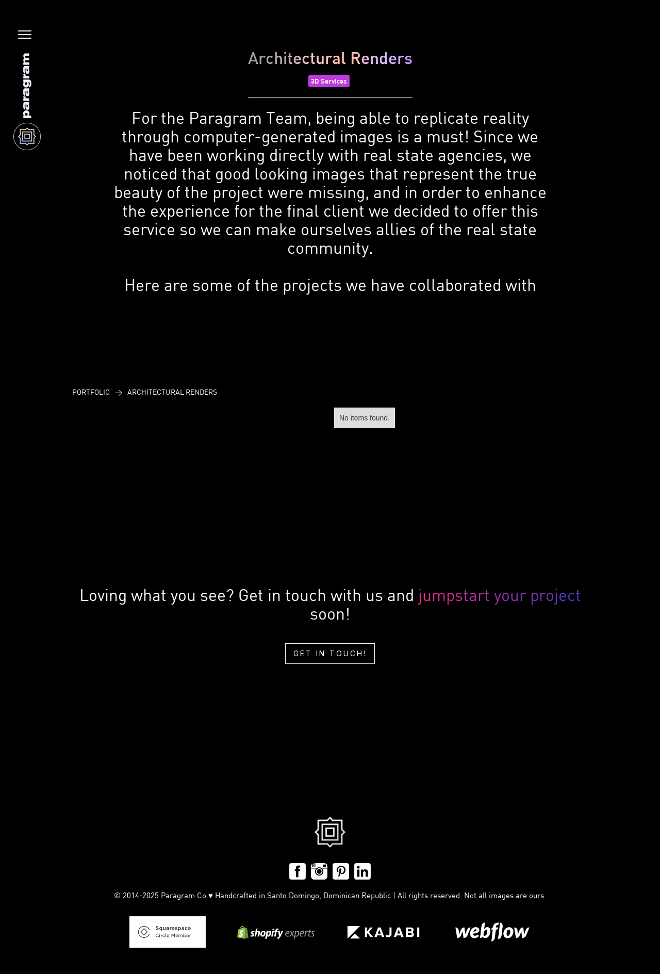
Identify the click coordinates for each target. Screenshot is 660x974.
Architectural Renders (172, 391)
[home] (27, 101)
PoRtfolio (91, 391)
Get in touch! (330, 653)
